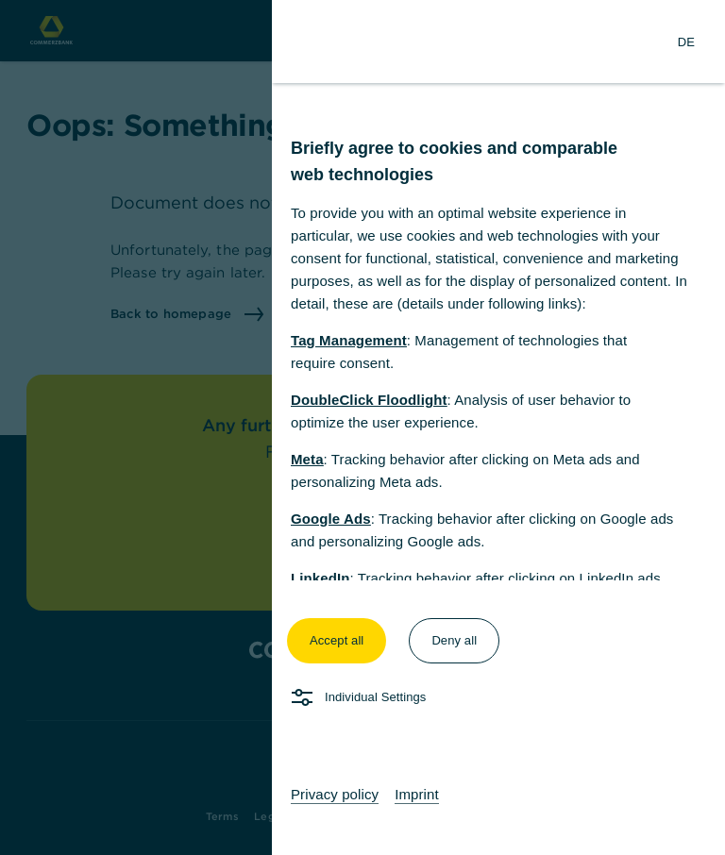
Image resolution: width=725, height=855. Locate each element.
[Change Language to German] (686, 41)
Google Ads (331, 519)
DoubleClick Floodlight (369, 400)
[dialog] (362, 427)
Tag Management (349, 340)
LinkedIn (320, 578)
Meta (307, 459)
